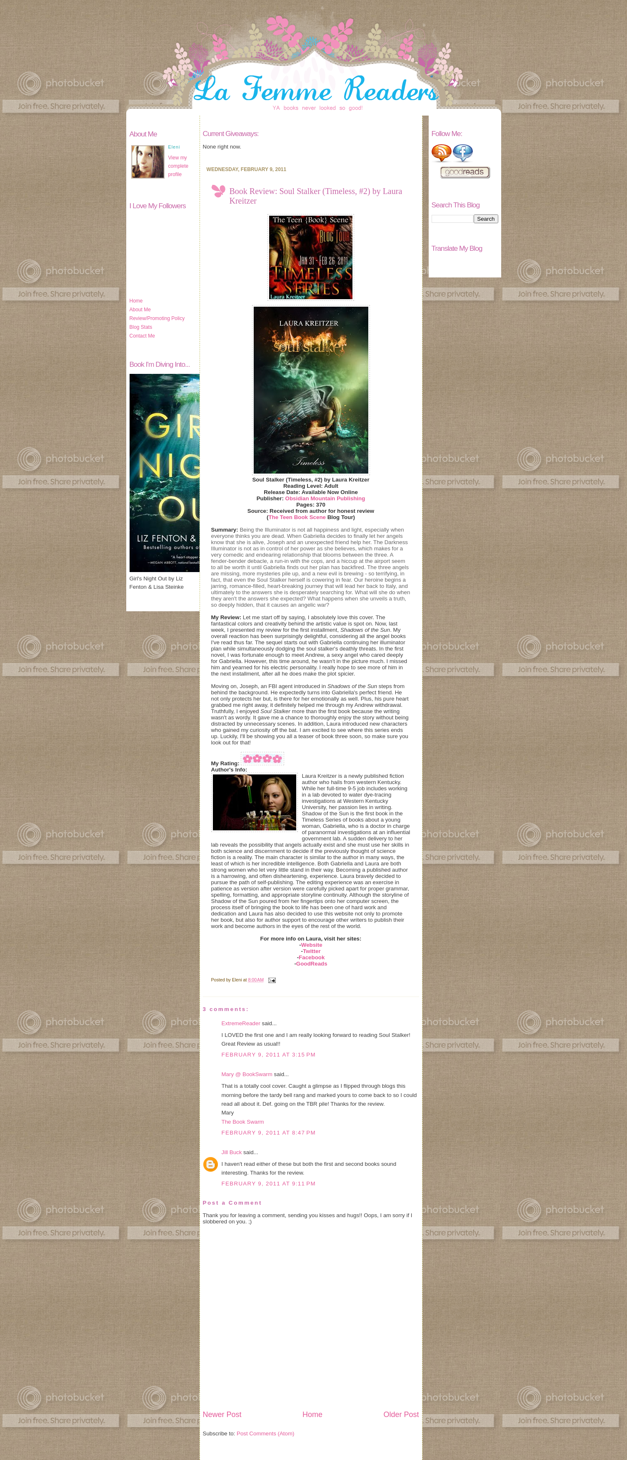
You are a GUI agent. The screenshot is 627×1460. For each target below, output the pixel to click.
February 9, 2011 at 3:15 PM (269, 1055)
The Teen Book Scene (297, 517)
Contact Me (142, 336)
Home (136, 301)
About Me (140, 310)
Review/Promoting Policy (157, 318)
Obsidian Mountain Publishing (325, 498)
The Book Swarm (243, 1122)
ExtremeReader (241, 1023)
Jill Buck (232, 1152)
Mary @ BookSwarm (247, 1074)
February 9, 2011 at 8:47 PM (269, 1133)
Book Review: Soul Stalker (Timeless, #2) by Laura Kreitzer (316, 196)
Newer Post (222, 1414)
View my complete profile (178, 166)
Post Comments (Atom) (266, 1433)
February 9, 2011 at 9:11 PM (269, 1183)
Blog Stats (141, 327)
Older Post (401, 1414)
